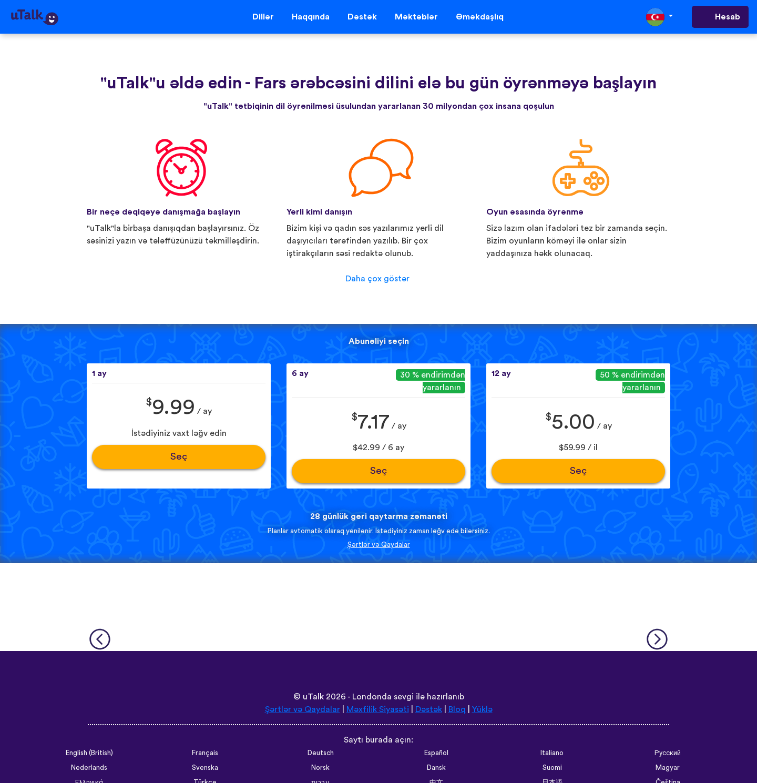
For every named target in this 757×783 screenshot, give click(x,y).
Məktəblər (416, 17)
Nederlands (89, 767)
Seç (178, 457)
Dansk (436, 767)
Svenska (205, 767)
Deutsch (321, 753)
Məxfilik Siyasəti (377, 709)
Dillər (263, 17)
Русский (667, 753)
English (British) (89, 753)
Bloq (457, 709)
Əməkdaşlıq (480, 17)
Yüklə (482, 709)
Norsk (320, 767)
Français (205, 753)
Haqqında (311, 17)
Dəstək (362, 17)
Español (436, 753)
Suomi (552, 767)
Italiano (552, 753)
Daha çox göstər (377, 278)
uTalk (313, 697)
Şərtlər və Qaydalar (378, 544)
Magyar (668, 767)
